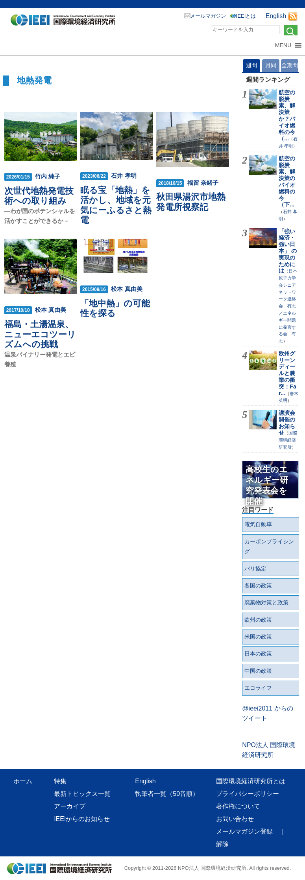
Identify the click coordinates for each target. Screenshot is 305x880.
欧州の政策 (258, 620)
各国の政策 (258, 585)
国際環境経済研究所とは (250, 781)
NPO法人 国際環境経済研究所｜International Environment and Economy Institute (65, 21)
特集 (60, 781)
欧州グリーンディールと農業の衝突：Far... (287, 373)
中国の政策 (258, 671)
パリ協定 (255, 568)
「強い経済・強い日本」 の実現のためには (288, 251)
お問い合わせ (235, 819)
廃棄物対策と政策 (266, 602)
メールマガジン (208, 16)
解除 (222, 844)
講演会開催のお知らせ (287, 423)
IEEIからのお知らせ (82, 819)
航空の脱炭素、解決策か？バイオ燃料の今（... (287, 115)
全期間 (289, 65)
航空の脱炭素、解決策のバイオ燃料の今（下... (287, 181)
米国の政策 (258, 636)
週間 (251, 65)
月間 (270, 65)
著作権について (238, 806)
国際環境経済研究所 (288, 440)
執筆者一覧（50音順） (167, 793)
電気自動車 (258, 524)
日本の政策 (258, 653)
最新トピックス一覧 (82, 793)
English (276, 16)
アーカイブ (69, 806)
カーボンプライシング (269, 546)
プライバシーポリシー (247, 793)
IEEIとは (246, 16)
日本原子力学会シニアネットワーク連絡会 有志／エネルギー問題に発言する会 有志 (288, 306)
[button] (283, 45)
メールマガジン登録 (244, 831)
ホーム (22, 781)
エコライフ (258, 688)
